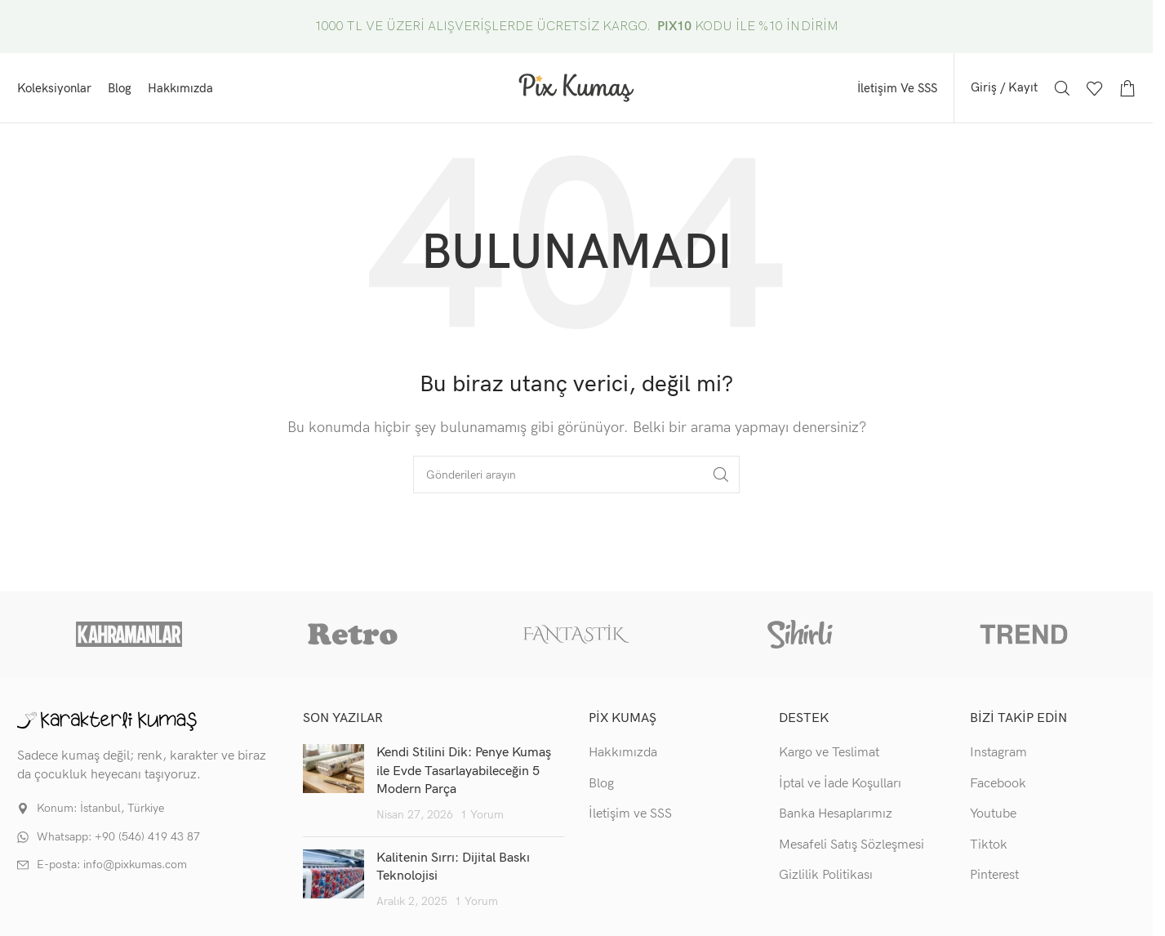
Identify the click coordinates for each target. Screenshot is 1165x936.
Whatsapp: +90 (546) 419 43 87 (118, 837)
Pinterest (994, 875)
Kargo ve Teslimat (829, 752)
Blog (601, 783)
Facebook (998, 783)
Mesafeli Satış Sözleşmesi (851, 845)
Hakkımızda (623, 752)
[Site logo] (576, 87)
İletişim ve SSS (630, 814)
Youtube (993, 814)
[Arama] (1062, 88)
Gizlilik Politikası (826, 875)
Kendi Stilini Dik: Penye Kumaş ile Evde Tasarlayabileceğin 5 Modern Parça (463, 771)
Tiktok (988, 845)
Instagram (998, 752)
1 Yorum (482, 815)
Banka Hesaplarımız (835, 814)
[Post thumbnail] (333, 784)
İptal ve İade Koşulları (840, 783)
